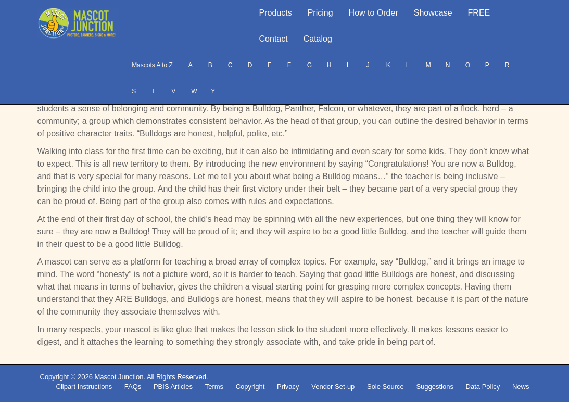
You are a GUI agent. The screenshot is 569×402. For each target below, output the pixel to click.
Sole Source (385, 387)
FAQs (133, 387)
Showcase (433, 12)
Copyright (250, 387)
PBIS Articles (173, 387)
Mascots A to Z (152, 65)
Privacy (288, 387)
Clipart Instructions (84, 387)
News (520, 387)
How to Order (373, 12)
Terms (214, 387)
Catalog (318, 38)
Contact (273, 38)
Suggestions (434, 387)
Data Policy (483, 387)
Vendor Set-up (333, 387)
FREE (479, 12)
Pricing (320, 12)
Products (275, 12)
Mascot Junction (118, 377)
